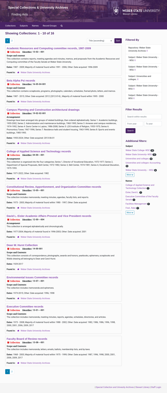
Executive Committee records (25, 306)
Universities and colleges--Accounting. (143, 163)
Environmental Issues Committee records (32, 277)
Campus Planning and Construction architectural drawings (43, 109)
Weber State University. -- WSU (140, 170)
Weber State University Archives (35, 72)
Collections (10, 25)
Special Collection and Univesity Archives (115, 387)
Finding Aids (20, 14)
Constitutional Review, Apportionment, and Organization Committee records (54, 186)
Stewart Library (142, 387)
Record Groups (49, 25)
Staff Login (156, 387)
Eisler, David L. (132, 192)
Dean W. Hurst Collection (22, 245)
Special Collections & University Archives (39, 7)
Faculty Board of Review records (27, 338)
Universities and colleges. (138, 158)
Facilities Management (136, 204)
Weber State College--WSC (138, 150)
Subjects (24, 25)
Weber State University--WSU (139, 154)
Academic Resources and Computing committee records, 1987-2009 (49, 48)
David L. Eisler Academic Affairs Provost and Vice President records (49, 216)
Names (35, 25)
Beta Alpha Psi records (21, 80)
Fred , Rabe (131, 208)
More (130, 175)
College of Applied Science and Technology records (39, 151)
